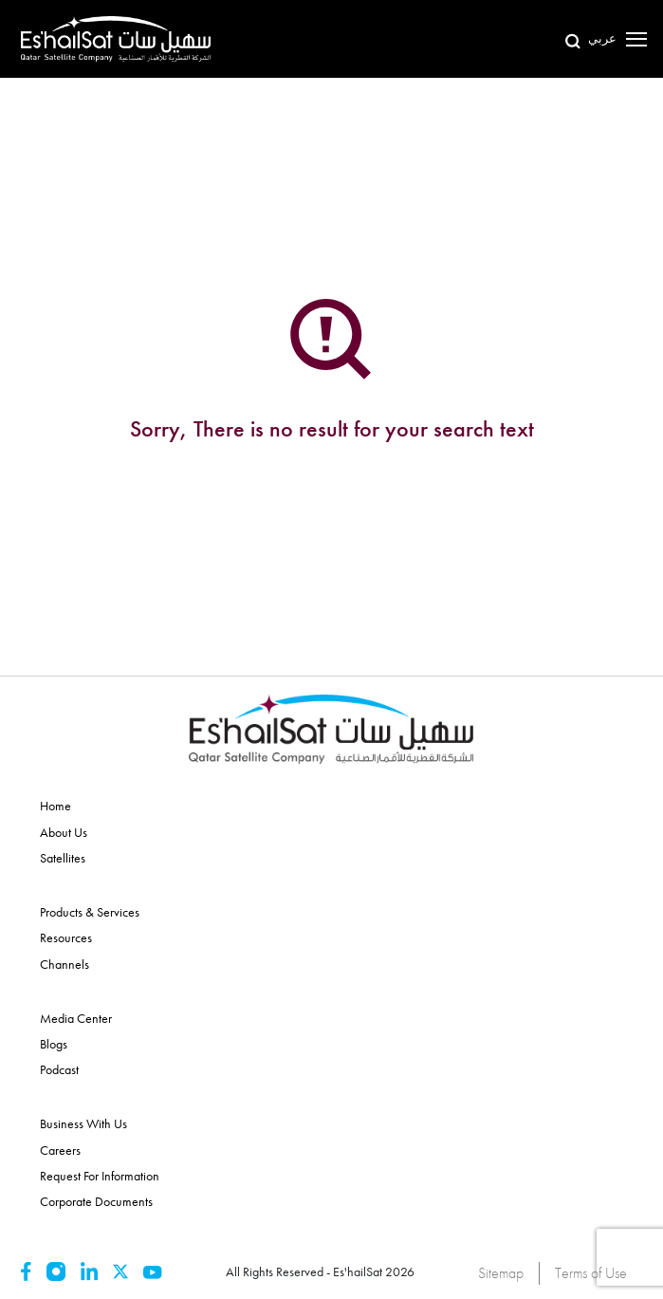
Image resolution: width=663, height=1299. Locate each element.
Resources (66, 937)
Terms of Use (591, 1273)
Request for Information (99, 1175)
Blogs (53, 1043)
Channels (64, 964)
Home (55, 805)
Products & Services (89, 911)
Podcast (59, 1069)
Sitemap (501, 1273)
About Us (63, 832)
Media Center (76, 1018)
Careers (60, 1150)
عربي (602, 38)
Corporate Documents (96, 1201)
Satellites (62, 857)
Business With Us (83, 1123)
